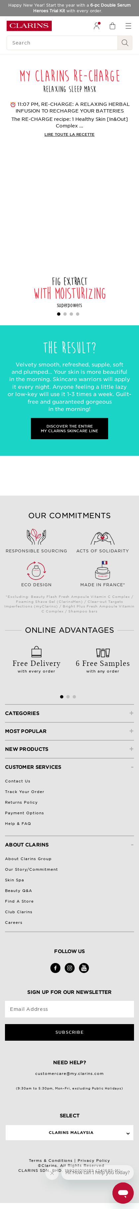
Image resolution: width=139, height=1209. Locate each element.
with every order (36, 664)
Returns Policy (21, 802)
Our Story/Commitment (31, 869)
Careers (14, 922)
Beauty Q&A (18, 890)
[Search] (62, 43)
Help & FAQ (18, 823)
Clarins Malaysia (71, 1132)
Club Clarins (19, 912)
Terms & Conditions (51, 1160)
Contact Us (18, 781)
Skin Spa (14, 880)
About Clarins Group (28, 858)
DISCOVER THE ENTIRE (69, 428)
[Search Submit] (125, 43)
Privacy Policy (94, 1160)
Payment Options (24, 813)
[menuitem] (97, 26)
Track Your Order (24, 791)
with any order (102, 664)
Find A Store (19, 901)
